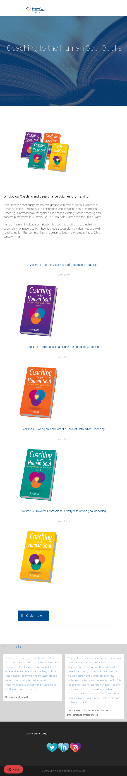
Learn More (63, 275)
